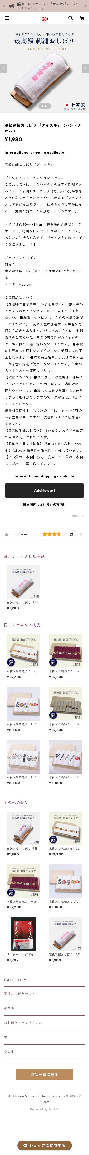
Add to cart (44, 490)
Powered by (44, 1109)
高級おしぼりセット (19, 994)
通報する (78, 516)
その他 (9, 1052)
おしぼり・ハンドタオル (23, 1023)
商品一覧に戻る (45, 1074)
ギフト (9, 1008)
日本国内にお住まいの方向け (44, 504)
